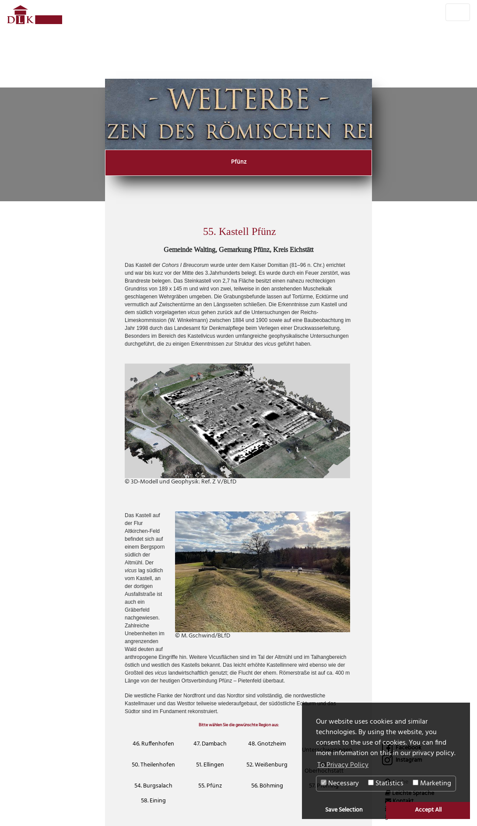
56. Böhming (267, 786)
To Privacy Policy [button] (342, 765)
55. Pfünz (210, 786)
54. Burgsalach (153, 786)
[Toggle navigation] (457, 12)
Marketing (432, 783)
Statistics (385, 783)
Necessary (340, 783)
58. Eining (153, 801)
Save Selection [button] (344, 810)
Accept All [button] (428, 810)
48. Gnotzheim (267, 744)
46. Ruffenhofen (153, 744)
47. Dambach (210, 744)
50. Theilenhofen (153, 765)
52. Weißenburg (267, 765)
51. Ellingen (210, 765)
